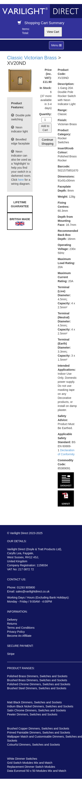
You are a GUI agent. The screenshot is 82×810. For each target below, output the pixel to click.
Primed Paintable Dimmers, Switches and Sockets (38, 732)
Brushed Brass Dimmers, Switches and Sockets (37, 680)
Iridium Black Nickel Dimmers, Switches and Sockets (40, 706)
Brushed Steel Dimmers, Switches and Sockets (36, 688)
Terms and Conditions (20, 627)
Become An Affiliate (19, 635)
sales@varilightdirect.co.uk (33, 591)
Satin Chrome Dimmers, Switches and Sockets (36, 710)
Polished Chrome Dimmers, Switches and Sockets (38, 684)
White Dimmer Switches (22, 758)
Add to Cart (45, 128)
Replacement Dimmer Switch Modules (31, 766)
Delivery (12, 619)
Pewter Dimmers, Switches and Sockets (32, 714)
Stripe (11, 653)
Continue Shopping (47, 141)
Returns (12, 623)
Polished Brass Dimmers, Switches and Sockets (37, 676)
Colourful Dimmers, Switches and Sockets (33, 744)
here (21, 179)
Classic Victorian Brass (32, 57)
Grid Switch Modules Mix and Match (29, 762)
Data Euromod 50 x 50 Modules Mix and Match (36, 770)
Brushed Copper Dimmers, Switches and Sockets (38, 728)
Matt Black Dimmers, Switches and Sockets (34, 702)
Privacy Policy (16, 631)
